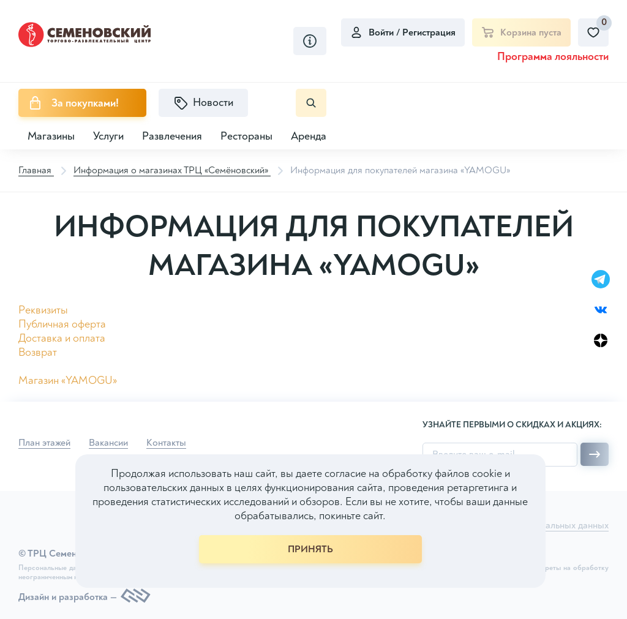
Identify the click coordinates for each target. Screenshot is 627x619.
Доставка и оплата (61, 338)
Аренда (308, 136)
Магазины (51, 136)
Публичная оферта (62, 324)
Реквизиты (43, 310)
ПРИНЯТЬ (310, 549)
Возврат (37, 352)
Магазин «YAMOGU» (67, 380)
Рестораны (246, 136)
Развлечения (172, 136)
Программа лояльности (553, 57)
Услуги (108, 136)
